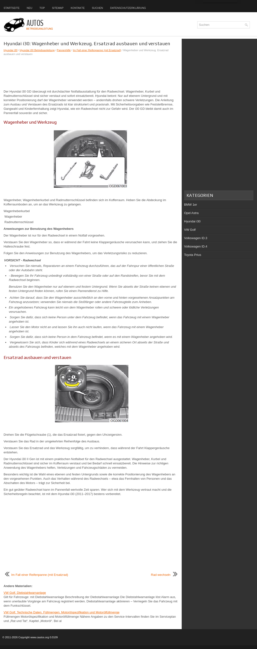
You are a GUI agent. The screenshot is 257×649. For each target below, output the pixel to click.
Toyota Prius (192, 255)
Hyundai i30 (10, 50)
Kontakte (78, 7)
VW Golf (190, 229)
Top (42, 7)
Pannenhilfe (64, 50)
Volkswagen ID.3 (195, 238)
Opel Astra (191, 213)
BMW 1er (190, 204)
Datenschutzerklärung (128, 7)
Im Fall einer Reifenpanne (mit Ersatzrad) (97, 50)
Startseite (12, 7)
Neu (29, 7)
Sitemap (57, 7)
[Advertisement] (91, 72)
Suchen (97, 7)
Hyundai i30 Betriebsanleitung (37, 50)
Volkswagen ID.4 (195, 246)
